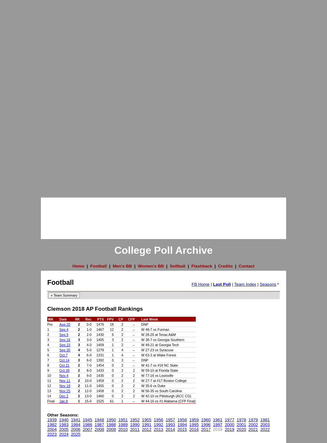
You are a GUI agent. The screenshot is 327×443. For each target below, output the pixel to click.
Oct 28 (64, 370)
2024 (64, 434)
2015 (182, 429)
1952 (135, 419)
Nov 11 (64, 381)
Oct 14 (64, 360)
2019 (229, 429)
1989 (123, 424)
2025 (75, 434)
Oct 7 (63, 355)
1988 (111, 424)
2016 (194, 429)
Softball (178, 266)
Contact (247, 266)
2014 (170, 429)
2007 (87, 429)
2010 (123, 429)
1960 (206, 419)
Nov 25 (64, 391)
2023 (52, 434)
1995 (194, 424)
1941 (75, 419)
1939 (52, 419)
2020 (241, 429)
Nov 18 (64, 386)
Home (78, 266)
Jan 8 (63, 401)
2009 (111, 429)
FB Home (200, 284)
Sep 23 (64, 345)
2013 (159, 429)
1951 (123, 419)
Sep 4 (63, 329)
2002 (253, 424)
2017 (206, 429)
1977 (229, 419)
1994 (182, 424)
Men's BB (122, 266)
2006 (75, 429)
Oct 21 (64, 365)
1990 (135, 424)
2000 (229, 424)
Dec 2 (63, 396)
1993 (170, 424)
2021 (253, 429)
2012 (147, 429)
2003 (265, 424)
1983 (64, 424)
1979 (253, 419)
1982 (52, 424)
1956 (159, 419)
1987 (99, 424)
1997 (218, 424)
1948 (99, 419)
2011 (135, 429)
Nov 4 (63, 375)
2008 (99, 429)
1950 (111, 419)
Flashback (201, 266)
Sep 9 (63, 335)
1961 (218, 419)
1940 (64, 419)
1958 (182, 419)
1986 (87, 424)
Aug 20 (64, 324)
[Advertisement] (25, 96)
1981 (265, 419)
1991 (147, 424)
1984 (75, 424)
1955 (147, 419)
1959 (194, 419)
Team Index (245, 284)
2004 (52, 429)
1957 (170, 419)
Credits (225, 266)
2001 (241, 424)
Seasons (270, 284)
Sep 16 (64, 340)
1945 (87, 419)
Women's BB (151, 266)
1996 (206, 424)
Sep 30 (64, 350)
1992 (159, 424)
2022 (265, 429)
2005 (64, 429)
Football (98, 266)
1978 (241, 419)
